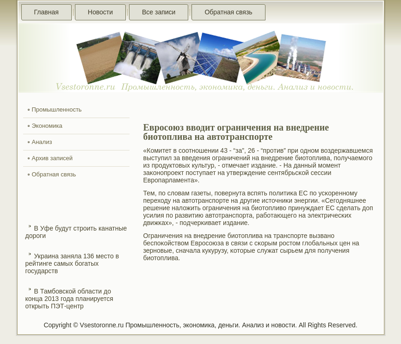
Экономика (47, 125)
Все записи (158, 12)
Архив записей (52, 158)
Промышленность (57, 109)
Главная (46, 12)
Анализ (42, 141)
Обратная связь (228, 12)
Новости (100, 12)
